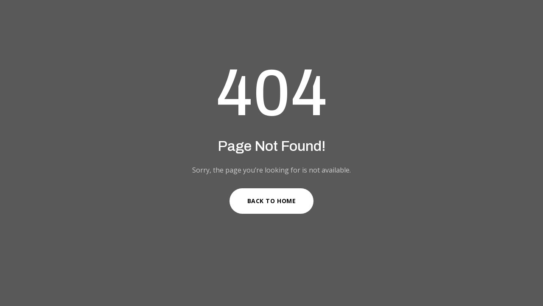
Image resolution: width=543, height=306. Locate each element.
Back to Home (271, 201)
